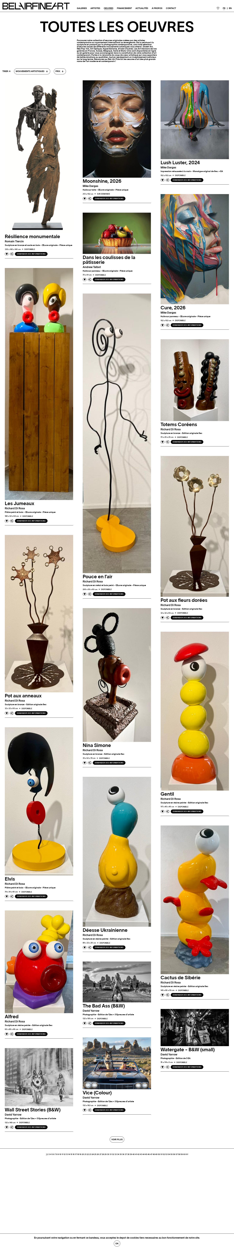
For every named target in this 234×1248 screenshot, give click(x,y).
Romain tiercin (14, 241)
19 (80, 1154)
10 (60, 1154)
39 (131, 1154)
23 (90, 1154)
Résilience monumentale (32, 236)
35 (121, 1154)
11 (62, 1154)
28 (103, 1154)
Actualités (141, 8)
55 (171, 1154)
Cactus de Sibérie (181, 977)
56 (174, 1154)
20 (83, 1154)
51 (161, 1154)
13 (67, 1154)
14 (69, 1154)
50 (159, 1154)
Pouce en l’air (97, 576)
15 (71, 1154)
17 (76, 1154)
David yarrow (91, 1011)
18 (78, 1154)
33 (116, 1154)
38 (128, 1154)
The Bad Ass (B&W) (104, 1006)
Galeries (82, 8)
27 (100, 1154)
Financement (124, 8)
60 (184, 1154)
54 (169, 1154)
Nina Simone (97, 745)
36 (123, 1154)
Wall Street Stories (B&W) (33, 1110)
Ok (117, 1243)
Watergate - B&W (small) (188, 1049)
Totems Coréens (179, 424)
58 (179, 1154)
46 (149, 1154)
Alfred (12, 1016)
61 (187, 1154)
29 (105, 1154)
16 (74, 1154)
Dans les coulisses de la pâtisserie (109, 260)
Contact (171, 8)
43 (141, 1154)
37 (126, 1154)
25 (95, 1154)
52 (164, 1154)
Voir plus (117, 1139)
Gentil (167, 794)
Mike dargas (90, 186)
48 (154, 1154)
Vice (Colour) (97, 1092)
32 (113, 1154)
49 (156, 1154)
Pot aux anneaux (23, 695)
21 (85, 1154)
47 (151, 1154)
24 (93, 1154)
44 (143, 1154)
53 (166, 1154)
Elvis (10, 879)
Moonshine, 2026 (102, 181)
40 (133, 1154)
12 (64, 1154)
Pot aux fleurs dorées (184, 600)
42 (138, 1154)
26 (98, 1154)
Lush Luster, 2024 (180, 162)
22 (88, 1154)
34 (118, 1154)
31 (111, 1154)
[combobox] (32, 71)
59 (182, 1154)
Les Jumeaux (19, 503)
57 (177, 1154)
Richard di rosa (15, 508)
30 (108, 1154)
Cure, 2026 (173, 307)
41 (136, 1154)
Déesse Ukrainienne (105, 930)
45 (146, 1154)
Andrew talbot (92, 267)
